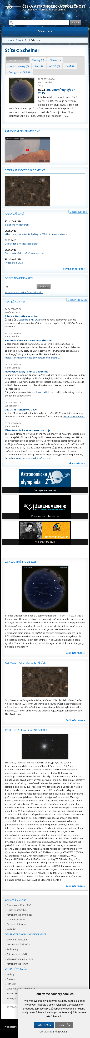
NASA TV (11, 929)
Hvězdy (10, 974)
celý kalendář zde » (74, 268)
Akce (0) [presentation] (38, 66)
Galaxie (11, 979)
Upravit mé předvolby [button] (54, 1031)
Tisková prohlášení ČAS (19, 905)
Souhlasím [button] (45, 1024)
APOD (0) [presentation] (54, 66)
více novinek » (77, 463)
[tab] (17, 60)
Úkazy (40, 85)
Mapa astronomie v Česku (20, 958)
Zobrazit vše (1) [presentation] (17, 60)
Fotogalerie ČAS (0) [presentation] (20, 72)
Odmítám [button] (64, 1024)
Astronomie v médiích (18, 954)
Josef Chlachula (12, 312)
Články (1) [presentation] (55, 60)
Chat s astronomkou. (74, 416)
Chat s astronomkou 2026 (21, 409)
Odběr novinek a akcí (19, 278)
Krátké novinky (15, 301)
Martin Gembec (45, 82)
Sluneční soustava (16, 993)
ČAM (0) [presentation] (70, 66)
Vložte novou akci (78, 211)
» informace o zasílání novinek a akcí (24, 292)
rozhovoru (47, 323)
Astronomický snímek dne (22, 131)
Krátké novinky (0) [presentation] (19, 66)
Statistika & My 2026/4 (30, 319)
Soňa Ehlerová (12, 405)
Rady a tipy (12, 949)
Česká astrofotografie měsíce (25, 170)
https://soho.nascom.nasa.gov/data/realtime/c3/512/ (32, 357)
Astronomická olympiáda (20, 914)
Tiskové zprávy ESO (17, 919)
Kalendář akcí (14, 213)
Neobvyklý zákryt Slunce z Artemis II (27, 371)
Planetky (11, 983)
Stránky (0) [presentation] (38, 60)
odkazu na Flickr (42, 392)
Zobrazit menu (45, 31)
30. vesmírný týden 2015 (56, 91)
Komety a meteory (16, 998)
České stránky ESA (16, 924)
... (69, 115)
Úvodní (8, 40)
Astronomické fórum (17, 963)
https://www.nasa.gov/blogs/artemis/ (31, 458)
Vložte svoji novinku (77, 299)
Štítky (18, 40)
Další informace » (76, 652)
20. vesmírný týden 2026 (20, 561)
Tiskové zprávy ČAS (17, 909)
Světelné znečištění (17, 939)
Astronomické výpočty (18, 944)
